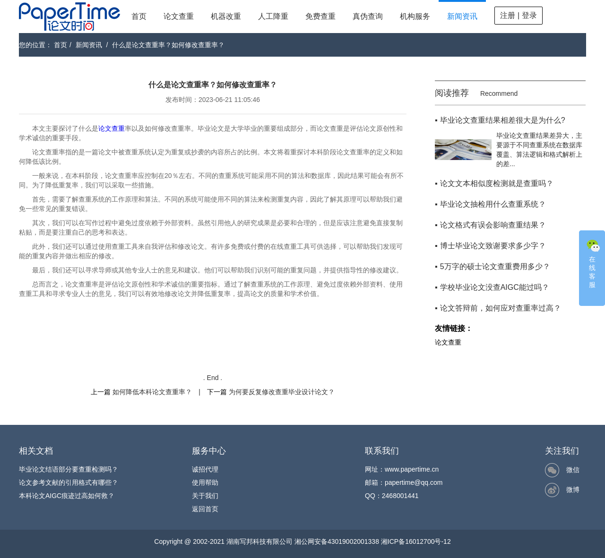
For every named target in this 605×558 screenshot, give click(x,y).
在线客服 (593, 262)
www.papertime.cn (412, 469)
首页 (139, 16)
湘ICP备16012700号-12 (416, 541)
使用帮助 (205, 482)
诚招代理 (205, 469)
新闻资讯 (462, 16)
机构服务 (415, 16)
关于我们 (205, 495)
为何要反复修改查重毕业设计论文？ (282, 392)
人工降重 (273, 16)
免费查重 (320, 16)
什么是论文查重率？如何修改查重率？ (168, 45)
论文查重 (179, 16)
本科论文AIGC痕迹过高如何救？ (66, 495)
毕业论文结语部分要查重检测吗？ (68, 469)
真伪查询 (368, 16)
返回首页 (205, 509)
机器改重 (226, 16)
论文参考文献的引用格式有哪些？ (68, 482)
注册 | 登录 (518, 15)
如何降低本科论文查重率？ (152, 392)
